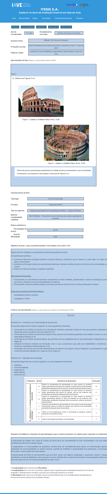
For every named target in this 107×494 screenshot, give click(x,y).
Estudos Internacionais (64, 18)
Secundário (47, 18)
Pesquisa (79, 18)
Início (14, 18)
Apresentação (24, 18)
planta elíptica (53, 27)
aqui (35, 60)
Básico (36, 18)
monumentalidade (28, 27)
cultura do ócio (66, 27)
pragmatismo (41, 27)
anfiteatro (15, 27)
